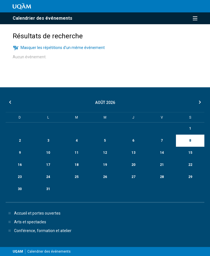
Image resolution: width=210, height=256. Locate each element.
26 (105, 177)
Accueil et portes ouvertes (33, 213)
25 (77, 177)
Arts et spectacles (26, 222)
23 (20, 177)
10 (48, 153)
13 (133, 153)
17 (48, 165)
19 (105, 165)
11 (77, 153)
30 (20, 189)
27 (133, 177)
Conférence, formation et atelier (39, 231)
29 (190, 177)
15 (190, 153)
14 (162, 153)
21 (162, 165)
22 (190, 165)
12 (105, 153)
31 (48, 189)
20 (133, 165)
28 (162, 177)
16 (20, 165)
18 (77, 165)
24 (48, 177)
